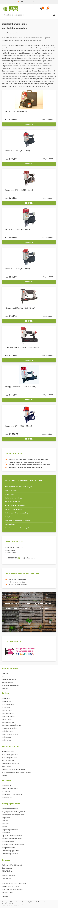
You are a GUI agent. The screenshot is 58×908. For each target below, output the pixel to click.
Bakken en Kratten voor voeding (16, 513)
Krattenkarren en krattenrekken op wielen (16, 772)
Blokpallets (6, 707)
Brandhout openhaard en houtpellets (18, 528)
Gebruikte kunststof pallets (11, 725)
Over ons (5, 673)
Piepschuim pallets (8, 716)
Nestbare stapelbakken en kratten (14, 769)
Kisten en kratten (10, 746)
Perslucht (5, 824)
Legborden (6, 818)
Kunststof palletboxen (9, 757)
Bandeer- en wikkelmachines (12, 839)
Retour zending (7, 682)
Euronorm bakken (8, 751)
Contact (6, 860)
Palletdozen (6, 833)
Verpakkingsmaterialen (10, 830)
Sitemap (5, 688)
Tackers (4, 827)
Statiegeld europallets (9, 728)
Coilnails (5, 821)
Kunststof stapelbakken (13, 509)
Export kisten (6, 766)
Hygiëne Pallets (10, 494)
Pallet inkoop (6, 737)
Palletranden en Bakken (13, 498)
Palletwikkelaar (10, 524)
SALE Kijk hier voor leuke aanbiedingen (18, 487)
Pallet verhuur (7, 740)
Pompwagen (6, 791)
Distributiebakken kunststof (11, 763)
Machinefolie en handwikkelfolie (13, 845)
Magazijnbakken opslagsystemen (13, 812)
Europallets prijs (7, 701)
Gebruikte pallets (8, 722)
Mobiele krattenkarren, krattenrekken (18, 520)
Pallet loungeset (7, 731)
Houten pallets (7, 710)
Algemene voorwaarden (10, 685)
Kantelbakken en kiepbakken (12, 794)
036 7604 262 (7, 879)
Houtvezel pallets (11, 490)
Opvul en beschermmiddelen (12, 836)
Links (3, 906)
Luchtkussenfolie (8, 842)
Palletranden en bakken (10, 809)
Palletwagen (6, 785)
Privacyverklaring (17, 904)
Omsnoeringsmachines (10, 854)
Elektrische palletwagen (10, 788)
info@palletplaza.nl (8, 876)
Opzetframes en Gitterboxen (15, 505)
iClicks (32, 902)
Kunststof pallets (8, 704)
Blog (3, 676)
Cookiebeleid (6, 904)
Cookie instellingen (42, 902)
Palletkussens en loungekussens (13, 815)
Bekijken (29, 124)
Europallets (6, 698)
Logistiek (6, 780)
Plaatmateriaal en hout (10, 734)
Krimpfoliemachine (8, 848)
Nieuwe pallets (7, 719)
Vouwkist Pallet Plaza (12, 502)
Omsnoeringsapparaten (10, 851)
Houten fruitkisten (8, 760)
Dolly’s (7, 517)
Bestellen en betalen (9, 679)
